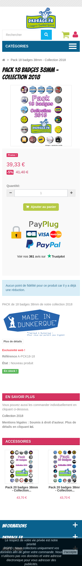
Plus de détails (12, 341)
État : (6, 363)
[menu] (75, 34)
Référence (9, 356)
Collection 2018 (12, 416)
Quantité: (13, 186)
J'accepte (70, 552)
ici (31, 426)
